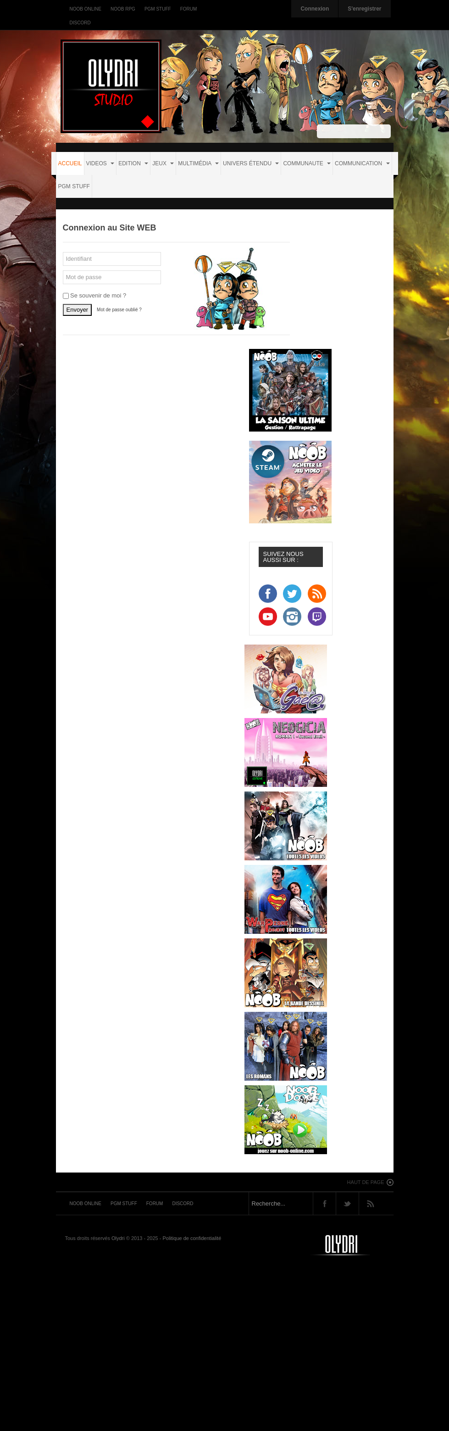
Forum (188, 8)
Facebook (324, 1203)
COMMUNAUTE (307, 163)
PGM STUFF (74, 186)
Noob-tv (352, 1245)
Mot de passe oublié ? (119, 309)
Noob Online (85, 8)
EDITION (133, 163)
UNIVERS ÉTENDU (251, 163)
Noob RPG (123, 8)
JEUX (163, 163)
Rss (370, 1203)
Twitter (347, 1203)
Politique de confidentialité (191, 1238)
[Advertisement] (227, 1343)
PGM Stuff (157, 8)
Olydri (118, 1238)
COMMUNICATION (362, 163)
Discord (80, 22)
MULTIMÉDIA (198, 163)
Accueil (70, 163)
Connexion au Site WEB (109, 227)
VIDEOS (100, 163)
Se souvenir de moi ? (95, 295)
